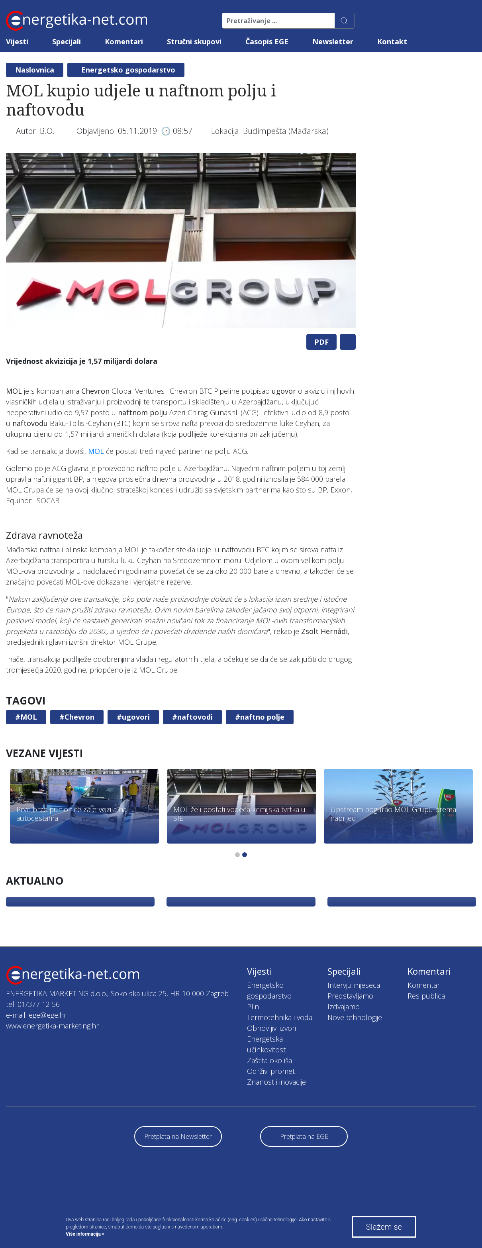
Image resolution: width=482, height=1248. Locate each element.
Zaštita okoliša (269, 1060)
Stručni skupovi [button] (194, 41)
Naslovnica (34, 70)
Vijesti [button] (17, 41)
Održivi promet (271, 1071)
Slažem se (384, 1227)
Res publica (426, 996)
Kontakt (392, 41)
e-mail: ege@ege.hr (36, 1015)
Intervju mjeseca (353, 985)
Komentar (424, 985)
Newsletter (332, 41)
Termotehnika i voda (279, 1017)
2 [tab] (244, 854)
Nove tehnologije (354, 1017)
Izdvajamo (343, 1006)
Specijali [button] (66, 41)
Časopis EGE (266, 41)
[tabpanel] (181, 240)
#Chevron (76, 717)
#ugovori (133, 717)
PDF (321, 342)
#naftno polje (259, 717)
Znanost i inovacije (276, 1082)
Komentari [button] (124, 41)
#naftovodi (192, 717)
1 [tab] (237, 854)
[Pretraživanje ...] (278, 21)
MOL (96, 451)
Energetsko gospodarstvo (128, 70)
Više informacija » (85, 1234)
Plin (253, 1006)
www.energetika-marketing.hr (52, 1025)
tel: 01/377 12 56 (33, 1004)
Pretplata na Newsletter (178, 1136)
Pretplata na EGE (304, 1136)
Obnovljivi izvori (271, 1028)
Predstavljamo (350, 996)
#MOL (26, 717)
